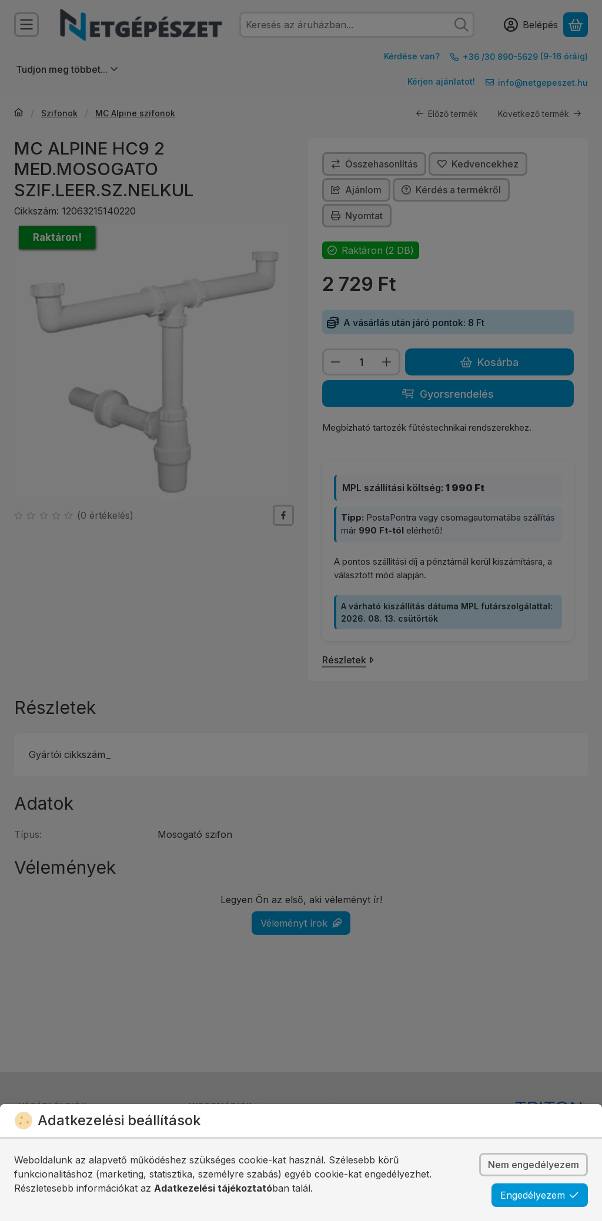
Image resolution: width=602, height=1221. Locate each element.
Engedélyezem (539, 1195)
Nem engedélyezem (533, 1164)
